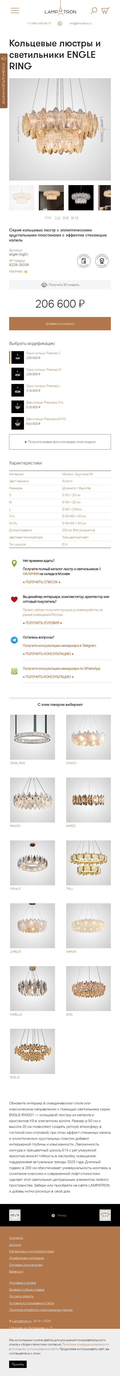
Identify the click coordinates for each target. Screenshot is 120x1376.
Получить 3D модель (60, 285)
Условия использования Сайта (31, 1303)
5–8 (65, 218)
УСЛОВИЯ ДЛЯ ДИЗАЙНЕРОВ (3, 80)
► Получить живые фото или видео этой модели (60, 442)
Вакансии (16, 1271)
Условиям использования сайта (35, 1349)
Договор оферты (21, 1296)
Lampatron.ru (21, 1321)
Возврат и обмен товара (26, 1289)
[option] (60, 129)
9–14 (74, 218)
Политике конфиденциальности (85, 1344)
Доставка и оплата (22, 1282)
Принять (18, 1364)
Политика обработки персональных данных (41, 1310)
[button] (18, 129)
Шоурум (15, 1244)
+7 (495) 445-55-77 (39, 23)
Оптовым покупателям (25, 1265)
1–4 (57, 218)
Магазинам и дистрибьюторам (31, 1251)
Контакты (16, 1238)
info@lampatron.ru (81, 23)
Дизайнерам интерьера (26, 1258)
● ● (48, 654)
